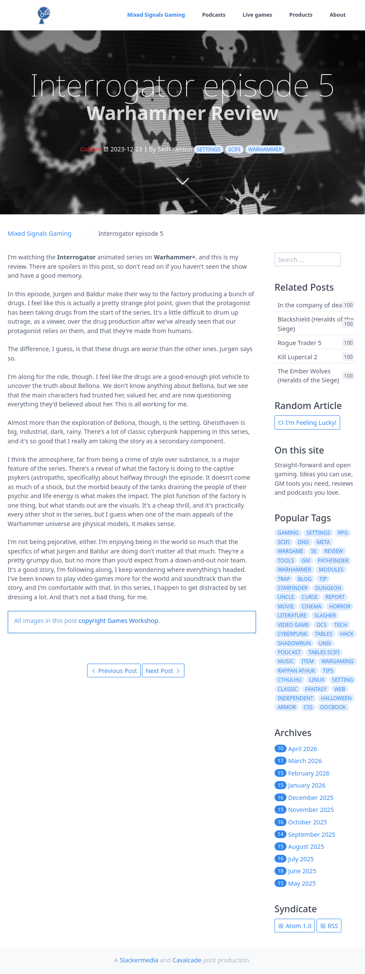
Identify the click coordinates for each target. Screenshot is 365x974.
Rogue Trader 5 (299, 342)
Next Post (163, 671)
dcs (321, 624)
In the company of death (313, 305)
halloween (336, 698)
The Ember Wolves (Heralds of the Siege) (308, 375)
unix (325, 643)
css (308, 707)
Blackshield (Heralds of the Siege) (316, 323)
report (335, 597)
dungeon (328, 588)
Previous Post (114, 671)
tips (328, 670)
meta (323, 542)
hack (346, 633)
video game (293, 624)
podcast (289, 652)
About (337, 14)
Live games (256, 14)
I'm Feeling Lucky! (307, 422)
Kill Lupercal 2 (297, 356)
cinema (311, 606)
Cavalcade (187, 960)
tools (286, 560)
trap (284, 579)
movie (286, 606)
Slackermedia (139, 960)
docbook (333, 707)
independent (295, 698)
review (334, 551)
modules (331, 569)
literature (292, 615)
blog (304, 579)
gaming (288, 532)
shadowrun (294, 643)
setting (342, 679)
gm (306, 560)
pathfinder (333, 560)
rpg (343, 532)
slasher (325, 615)
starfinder (293, 588)
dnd (303, 542)
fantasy (316, 689)
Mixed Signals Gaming (154, 14)
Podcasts (212, 14)
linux (316, 679)
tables (323, 633)
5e (314, 551)
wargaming (337, 661)
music (286, 661)
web (339, 689)
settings (208, 149)
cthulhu (290, 679)
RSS (329, 926)
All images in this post (45, 620)
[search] (308, 259)
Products (300, 14)
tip (323, 579)
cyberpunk (292, 633)
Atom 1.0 (294, 926)
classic (287, 689)
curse (310, 597)
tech (340, 624)
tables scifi (324, 652)
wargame (290, 551)
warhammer (265, 149)
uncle (286, 597)
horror (339, 606)
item (308, 661)
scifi (234, 149)
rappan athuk (296, 670)
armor (287, 707)
